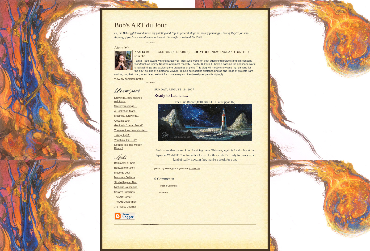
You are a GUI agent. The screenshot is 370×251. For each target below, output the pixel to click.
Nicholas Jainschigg (126, 187)
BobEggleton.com (124, 167)
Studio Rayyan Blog (125, 182)
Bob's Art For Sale (124, 163)
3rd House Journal (125, 206)
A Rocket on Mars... (125, 111)
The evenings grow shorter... (130, 130)
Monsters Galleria (124, 177)
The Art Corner (122, 197)
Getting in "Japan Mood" (128, 125)
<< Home (163, 192)
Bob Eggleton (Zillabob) (168, 52)
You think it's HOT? (125, 140)
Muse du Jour (122, 172)
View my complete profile (128, 78)
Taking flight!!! (122, 135)
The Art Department (125, 201)
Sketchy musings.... (125, 106)
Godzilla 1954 (122, 120)
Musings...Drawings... (126, 115)
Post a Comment (168, 185)
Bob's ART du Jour (140, 25)
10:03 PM (195, 168)
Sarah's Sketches (124, 192)
